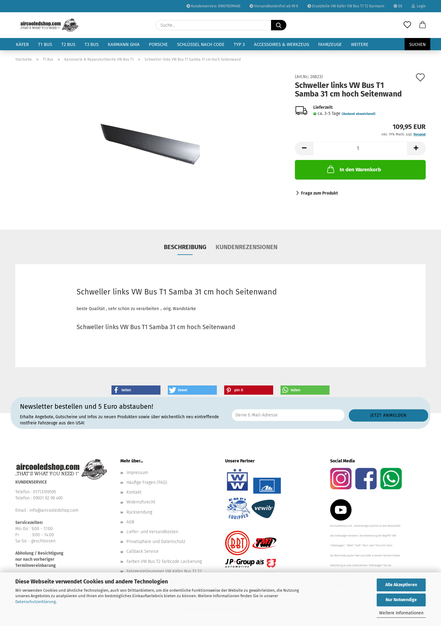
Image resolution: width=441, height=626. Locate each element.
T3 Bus (92, 44)
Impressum (137, 472)
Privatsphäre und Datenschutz (155, 541)
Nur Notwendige (401, 599)
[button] (422, 25)
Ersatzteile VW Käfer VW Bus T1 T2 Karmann (345, 6)
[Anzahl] (360, 148)
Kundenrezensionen (246, 247)
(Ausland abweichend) (358, 114)
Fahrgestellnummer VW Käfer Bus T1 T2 (164, 571)
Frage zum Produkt (319, 193)
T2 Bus (68, 44)
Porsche (158, 44)
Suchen (417, 44)
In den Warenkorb (353, 169)
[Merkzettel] (407, 25)
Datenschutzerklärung (35, 601)
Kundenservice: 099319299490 (213, 6)
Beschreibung (185, 247)
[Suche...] (278, 25)
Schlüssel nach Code (200, 44)
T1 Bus (45, 44)
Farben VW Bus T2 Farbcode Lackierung (164, 561)
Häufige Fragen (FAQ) (146, 482)
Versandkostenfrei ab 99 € (274, 6)
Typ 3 (239, 44)
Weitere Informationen (401, 613)
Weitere (359, 44)
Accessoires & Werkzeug (281, 44)
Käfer (22, 44)
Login (419, 6)
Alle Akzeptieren (401, 584)
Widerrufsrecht (140, 502)
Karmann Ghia (124, 44)
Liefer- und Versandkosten (152, 531)
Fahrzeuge (330, 44)
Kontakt (133, 492)
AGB (130, 522)
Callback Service (142, 551)
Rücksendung (139, 512)
